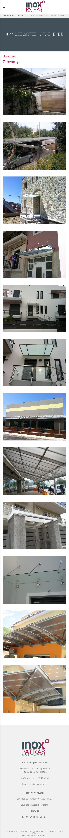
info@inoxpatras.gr (57, 15)
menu (3, 7)
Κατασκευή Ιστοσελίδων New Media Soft (34, 836)
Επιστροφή (9, 56)
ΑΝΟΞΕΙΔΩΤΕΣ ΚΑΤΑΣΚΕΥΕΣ (36, 34)
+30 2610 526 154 (38, 15)
